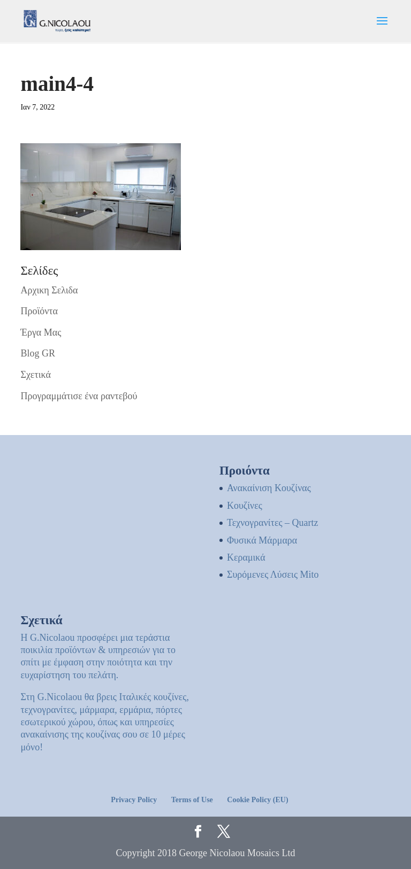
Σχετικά (35, 374)
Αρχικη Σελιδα (49, 290)
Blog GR (37, 353)
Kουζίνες (244, 505)
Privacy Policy (134, 800)
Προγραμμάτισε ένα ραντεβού (78, 396)
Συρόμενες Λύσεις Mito (273, 574)
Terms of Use (192, 800)
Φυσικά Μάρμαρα (262, 540)
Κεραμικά (246, 557)
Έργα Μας (40, 332)
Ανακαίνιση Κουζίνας (269, 488)
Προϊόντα (39, 311)
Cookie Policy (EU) (257, 800)
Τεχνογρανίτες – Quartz (272, 522)
